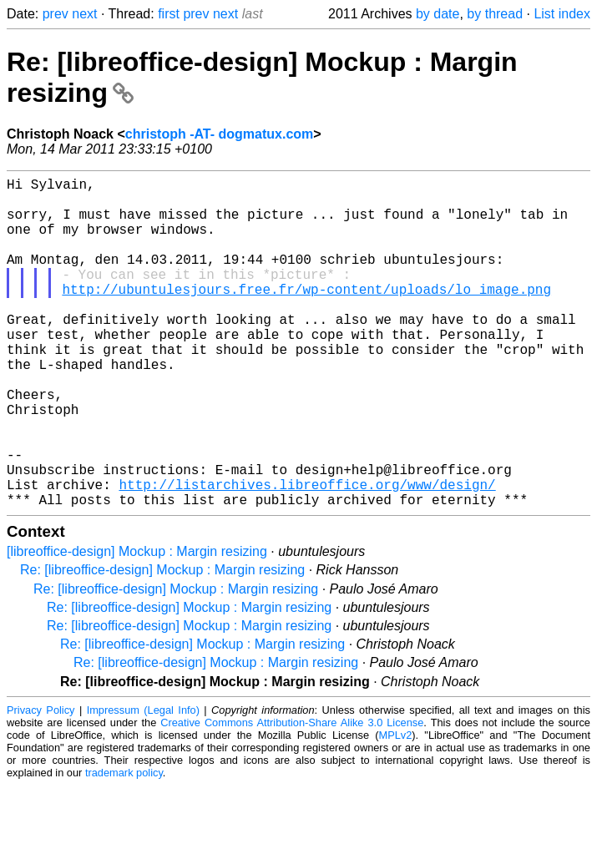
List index (562, 14)
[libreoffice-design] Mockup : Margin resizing (137, 625)
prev (55, 14)
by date (437, 14)
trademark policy (124, 846)
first (169, 14)
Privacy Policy (41, 783)
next (84, 14)
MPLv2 (395, 808)
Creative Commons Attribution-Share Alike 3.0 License (291, 796)
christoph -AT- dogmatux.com (219, 134)
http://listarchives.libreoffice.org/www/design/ (307, 554)
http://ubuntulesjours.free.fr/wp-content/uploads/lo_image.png (306, 315)
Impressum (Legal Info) (143, 783)
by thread (495, 14)
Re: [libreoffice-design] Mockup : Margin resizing (162, 643)
